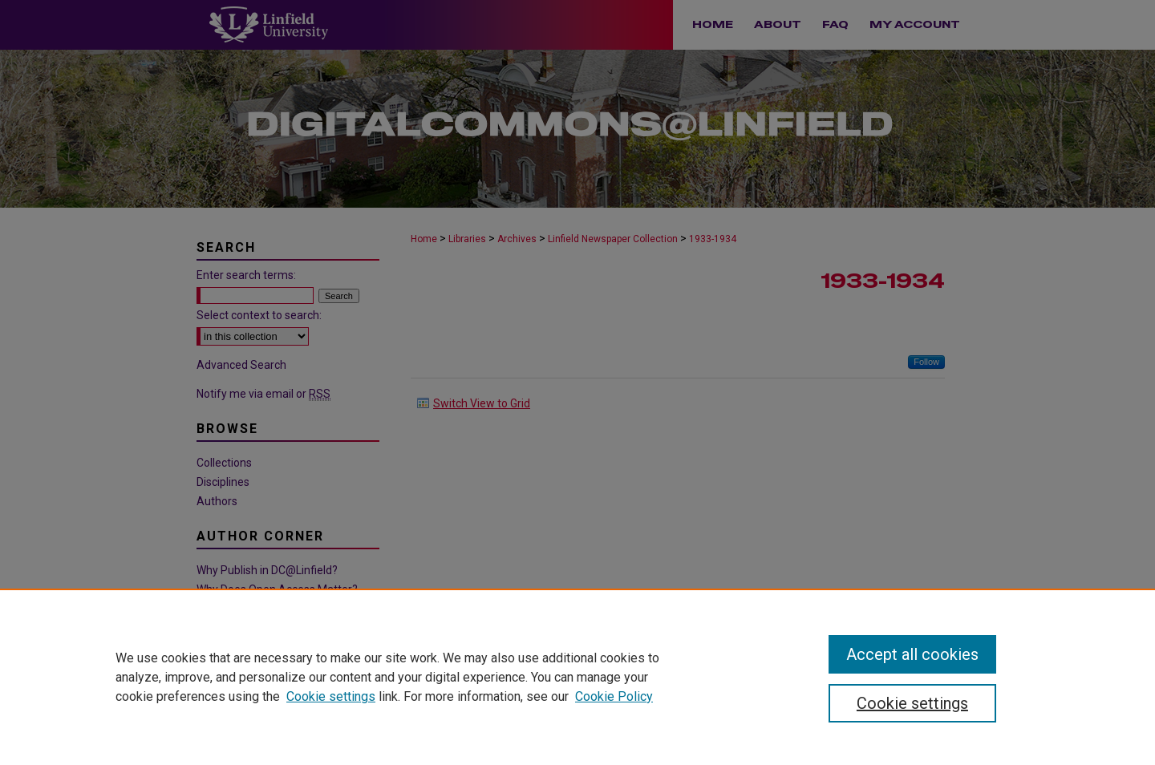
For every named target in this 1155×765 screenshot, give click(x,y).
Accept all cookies (912, 654)
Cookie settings (330, 696)
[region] (577, 677)
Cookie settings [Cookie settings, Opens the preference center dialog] (912, 703)
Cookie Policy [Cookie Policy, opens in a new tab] (614, 696)
